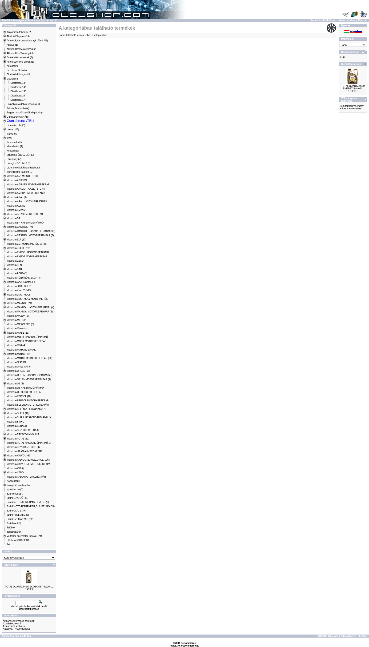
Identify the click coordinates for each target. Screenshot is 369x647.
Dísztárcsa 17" (18, 100)
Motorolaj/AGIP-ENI (17, 180)
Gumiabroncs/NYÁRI (17, 117)
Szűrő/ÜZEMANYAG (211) (20, 519)
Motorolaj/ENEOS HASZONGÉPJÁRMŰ (28, 252)
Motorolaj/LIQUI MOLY (18, 294)
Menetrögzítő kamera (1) (19, 172)
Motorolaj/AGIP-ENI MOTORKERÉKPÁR (28, 184)
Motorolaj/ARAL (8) (17, 197)
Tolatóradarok (14, 532)
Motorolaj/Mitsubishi (17, 328)
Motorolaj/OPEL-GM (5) (19, 366)
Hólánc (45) (13, 129)
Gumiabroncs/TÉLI (20, 121)
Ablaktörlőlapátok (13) (18, 36)
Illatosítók (11, 133)
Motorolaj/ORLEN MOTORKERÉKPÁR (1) (29, 379)
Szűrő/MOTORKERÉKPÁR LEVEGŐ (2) (28, 502)
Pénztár (362, 20)
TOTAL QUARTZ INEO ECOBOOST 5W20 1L (29, 586)
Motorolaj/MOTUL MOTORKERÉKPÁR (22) (29, 358)
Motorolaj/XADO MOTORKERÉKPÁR (26, 476)
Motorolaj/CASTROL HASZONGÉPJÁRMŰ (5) (31, 231)
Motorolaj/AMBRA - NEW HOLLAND (25, 193)
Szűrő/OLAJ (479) (16, 510)
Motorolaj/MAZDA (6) (17, 316)
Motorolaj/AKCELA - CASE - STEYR (25, 189)
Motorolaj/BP (13, 218)
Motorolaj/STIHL (15, 421)
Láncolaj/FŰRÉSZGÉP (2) (20, 155)
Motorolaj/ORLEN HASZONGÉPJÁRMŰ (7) (29, 375)
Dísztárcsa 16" (18, 95)
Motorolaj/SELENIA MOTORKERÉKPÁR (28, 404)
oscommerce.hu (190, 645)
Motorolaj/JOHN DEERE (19, 286)
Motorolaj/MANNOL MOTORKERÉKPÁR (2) (30, 311)
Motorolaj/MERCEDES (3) (20, 324)
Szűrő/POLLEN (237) (18, 515)
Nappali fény (13, 481)
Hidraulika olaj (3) (16, 125)
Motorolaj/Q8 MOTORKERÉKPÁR (24, 392)
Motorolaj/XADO (15, 472)
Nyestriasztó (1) (15, 489)
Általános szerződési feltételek (19, 621)
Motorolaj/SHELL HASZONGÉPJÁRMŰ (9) (29, 417)
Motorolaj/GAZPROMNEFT (21, 282)
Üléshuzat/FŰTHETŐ (18, 540)
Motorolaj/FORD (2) (17, 273)
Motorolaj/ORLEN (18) (18, 371)
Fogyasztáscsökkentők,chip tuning (24, 112)
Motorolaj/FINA (14, 269)
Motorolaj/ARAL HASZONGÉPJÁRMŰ (27, 201)
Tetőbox (11, 527)
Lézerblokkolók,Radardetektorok (23, 167)
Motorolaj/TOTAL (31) (18, 438)
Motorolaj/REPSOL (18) (19, 396)
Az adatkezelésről (12, 623)
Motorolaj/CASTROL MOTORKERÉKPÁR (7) (30, 235)
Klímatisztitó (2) (15, 146)
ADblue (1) (12, 45)
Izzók (9, 138)
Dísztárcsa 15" (49, 20)
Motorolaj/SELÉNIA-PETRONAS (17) (26, 409)
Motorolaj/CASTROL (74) (20, 227)
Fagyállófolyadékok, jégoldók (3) (23, 104)
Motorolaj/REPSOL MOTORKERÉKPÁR (27, 400)
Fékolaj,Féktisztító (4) (18, 108)
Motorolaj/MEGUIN (16, 320)
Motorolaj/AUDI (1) (16, 205)
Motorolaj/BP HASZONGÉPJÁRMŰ (25, 222)
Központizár (13, 150)
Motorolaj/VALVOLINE (18, 455)
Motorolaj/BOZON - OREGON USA (25, 214)
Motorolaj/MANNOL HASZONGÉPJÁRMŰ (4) (30, 307)
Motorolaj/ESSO (15, 261)
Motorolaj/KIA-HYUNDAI (19, 290)
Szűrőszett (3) (14, 523)
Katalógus (18, 20)
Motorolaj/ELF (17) (16, 239)
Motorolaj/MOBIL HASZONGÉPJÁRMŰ (27, 337)
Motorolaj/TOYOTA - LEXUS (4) (23, 447)
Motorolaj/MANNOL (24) (19, 303)
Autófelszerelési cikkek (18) (21, 61)
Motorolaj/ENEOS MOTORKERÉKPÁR (27, 256)
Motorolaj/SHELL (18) (18, 413)
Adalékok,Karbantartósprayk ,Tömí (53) (27, 40)
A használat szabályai (14, 626)
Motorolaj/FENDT (16, 265)
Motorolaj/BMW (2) (16, 210)
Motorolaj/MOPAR (16, 345)
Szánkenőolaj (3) (15, 493)
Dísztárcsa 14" (18, 87)
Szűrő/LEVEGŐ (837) (18, 498)
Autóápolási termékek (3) (20, 57)
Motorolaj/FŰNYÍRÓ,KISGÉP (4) (23, 277)
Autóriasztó (12, 66)
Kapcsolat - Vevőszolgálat (16, 628)
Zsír (9, 544)
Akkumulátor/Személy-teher (21, 53)
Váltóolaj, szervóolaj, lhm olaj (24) (24, 536)
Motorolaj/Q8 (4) (15, 383)
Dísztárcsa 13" (18, 83)
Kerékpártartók (14, 142)
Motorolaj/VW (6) (15, 468)
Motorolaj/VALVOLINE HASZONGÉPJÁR (28, 460)
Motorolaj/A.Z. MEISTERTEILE (23, 176)
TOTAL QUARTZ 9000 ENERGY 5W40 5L (353, 87)
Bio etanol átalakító (17, 70)
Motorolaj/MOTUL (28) (18, 354)
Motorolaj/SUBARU (17, 426)
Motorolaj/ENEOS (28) (18, 248)
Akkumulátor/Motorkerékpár (21, 49)
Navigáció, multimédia (18, 485)
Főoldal (6, 20)
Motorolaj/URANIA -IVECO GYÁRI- (25, 451)
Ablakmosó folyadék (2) (19, 32)
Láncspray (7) (14, 159)
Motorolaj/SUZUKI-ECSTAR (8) (23, 430)
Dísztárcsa (32, 20)
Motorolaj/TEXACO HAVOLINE (23, 434)
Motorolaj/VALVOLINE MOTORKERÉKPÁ (28, 464)
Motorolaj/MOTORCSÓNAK (21, 349)
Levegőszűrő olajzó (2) (18, 163)
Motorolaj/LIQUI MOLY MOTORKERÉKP (28, 299)
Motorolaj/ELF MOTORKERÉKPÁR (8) (27, 244)
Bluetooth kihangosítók (18, 74)
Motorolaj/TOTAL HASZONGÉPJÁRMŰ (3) (29, 443)
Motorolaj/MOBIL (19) (18, 332)
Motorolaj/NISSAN (16, 362)
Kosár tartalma (347, 20)
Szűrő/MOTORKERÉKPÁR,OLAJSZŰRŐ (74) (31, 506)
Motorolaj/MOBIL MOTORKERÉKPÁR (26, 341)
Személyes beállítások (322, 20)
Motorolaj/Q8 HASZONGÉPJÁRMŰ (25, 388)
